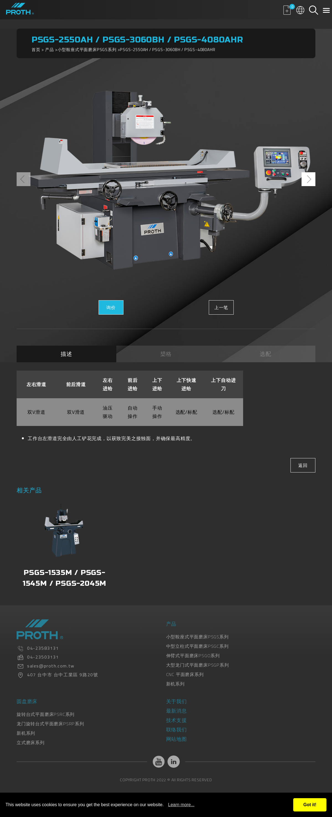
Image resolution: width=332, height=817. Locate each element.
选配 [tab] (265, 354)
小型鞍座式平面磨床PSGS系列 (87, 47)
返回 (303, 465)
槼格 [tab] (166, 354)
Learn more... (181, 804)
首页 (36, 47)
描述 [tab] (66, 354)
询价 (111, 307)
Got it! (309, 804)
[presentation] (23, 179)
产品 (49, 47)
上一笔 (221, 307)
